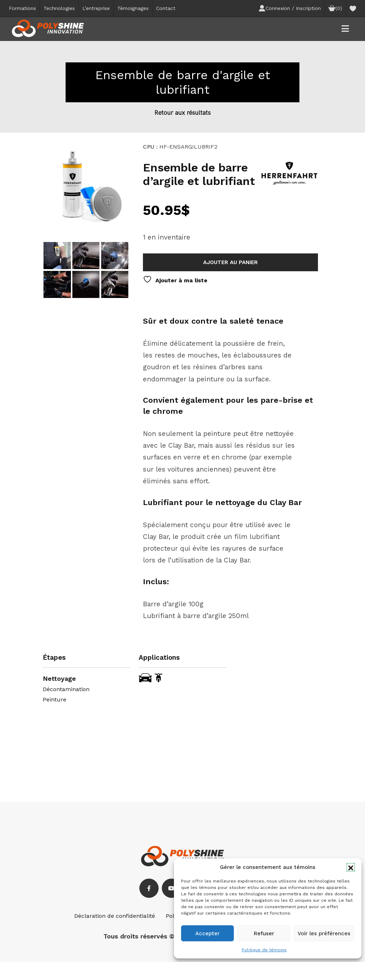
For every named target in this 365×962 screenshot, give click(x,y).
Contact (165, 8)
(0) (335, 8)
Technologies (59, 8)
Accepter (207, 933)
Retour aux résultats (182, 112)
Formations (22, 8)
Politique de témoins (264, 949)
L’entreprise (96, 8)
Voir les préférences (324, 933)
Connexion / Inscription (289, 8)
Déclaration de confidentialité (114, 915)
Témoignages (133, 8)
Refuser (264, 933)
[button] (350, 867)
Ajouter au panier (230, 262)
